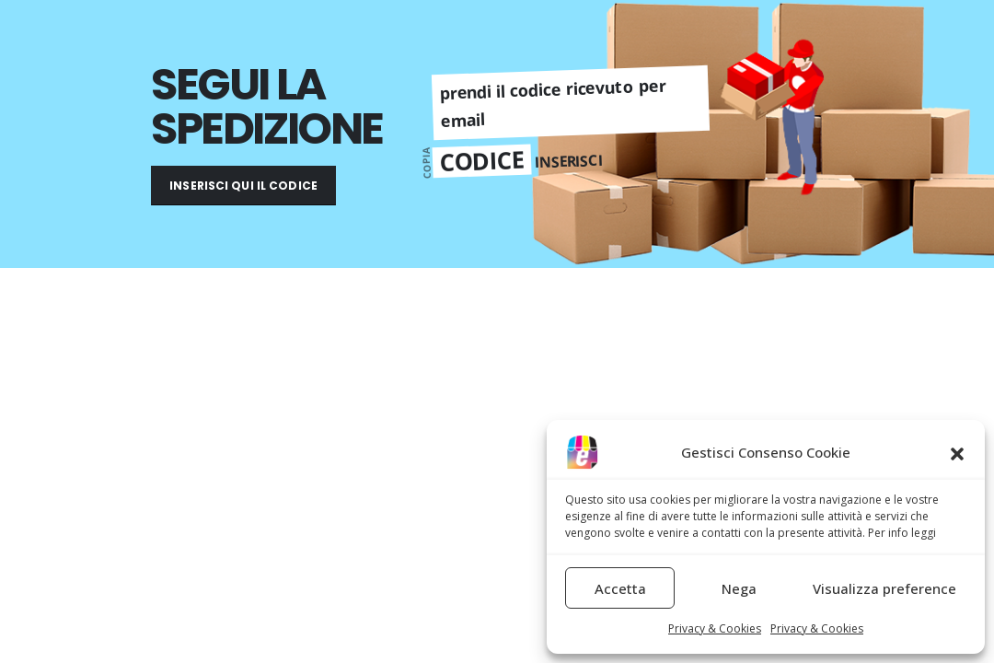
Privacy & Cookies (714, 628)
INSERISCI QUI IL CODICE (243, 185)
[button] (957, 452)
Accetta (620, 588)
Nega (739, 588)
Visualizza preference (884, 588)
